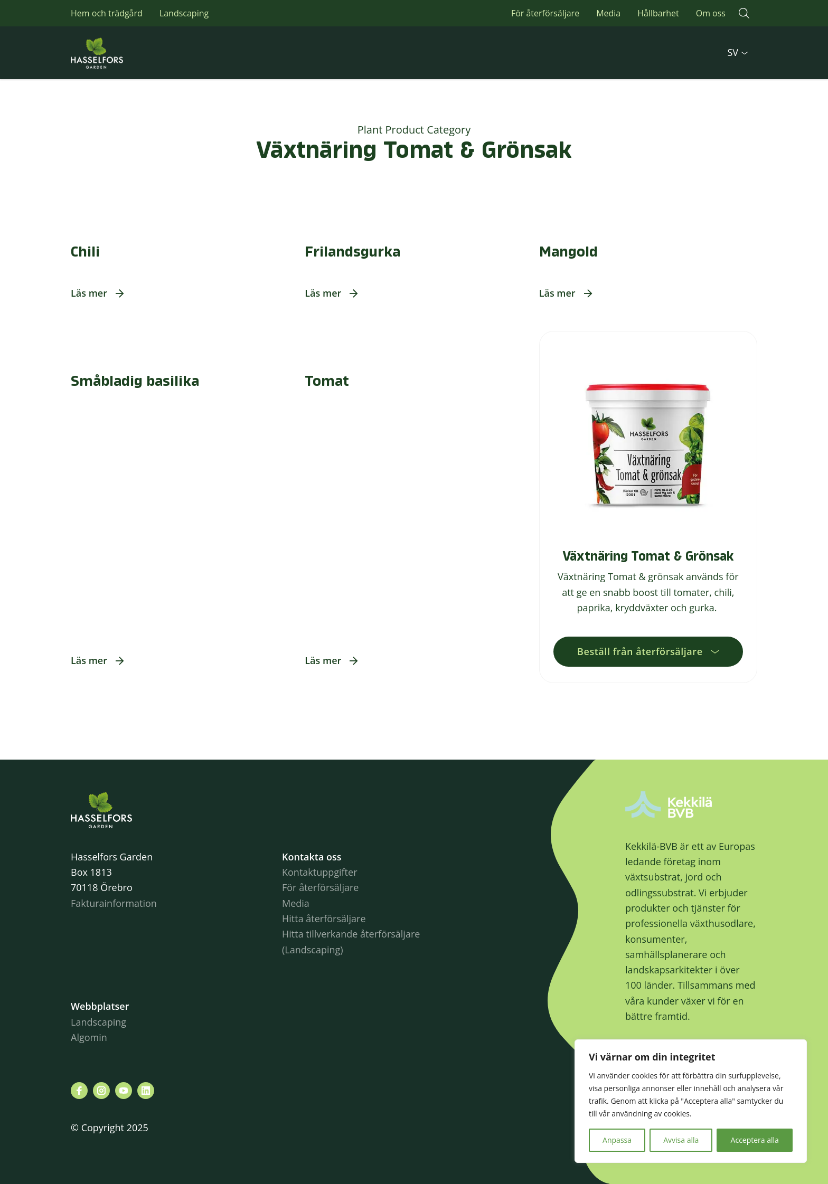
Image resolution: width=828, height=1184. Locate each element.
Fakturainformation (114, 903)
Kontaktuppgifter (319, 872)
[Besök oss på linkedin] (145, 1090)
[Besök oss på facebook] (79, 1090)
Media (608, 13)
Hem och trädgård (107, 13)
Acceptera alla (755, 1140)
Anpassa (617, 1140)
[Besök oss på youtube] (123, 1090)
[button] (744, 13)
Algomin (89, 1037)
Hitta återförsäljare (324, 918)
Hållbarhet (658, 13)
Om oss (711, 13)
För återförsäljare (545, 13)
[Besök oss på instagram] (101, 1090)
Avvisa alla (681, 1140)
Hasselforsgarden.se (113, 53)
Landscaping (184, 13)
